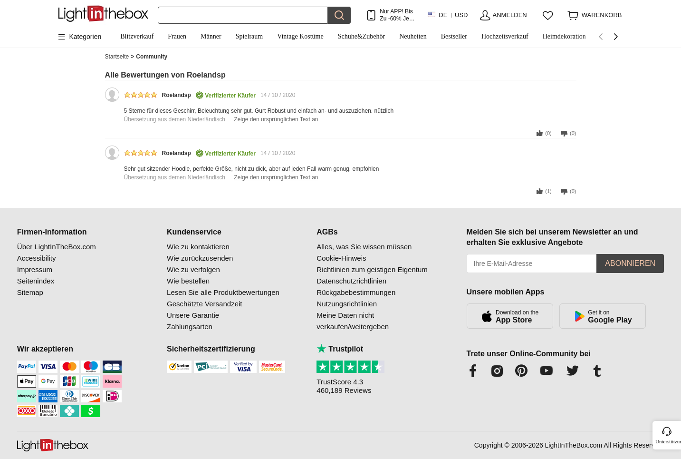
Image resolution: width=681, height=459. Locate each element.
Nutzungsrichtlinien (347, 304)
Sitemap (30, 292)
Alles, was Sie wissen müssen (364, 247)
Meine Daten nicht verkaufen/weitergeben (353, 321)
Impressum (34, 269)
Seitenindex (35, 281)
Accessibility (36, 258)
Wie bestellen (188, 281)
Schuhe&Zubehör (361, 36)
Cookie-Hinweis (341, 258)
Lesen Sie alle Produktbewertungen (223, 292)
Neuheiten (413, 36)
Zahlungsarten (189, 326)
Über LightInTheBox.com (56, 247)
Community (151, 56)
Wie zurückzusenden (200, 258)
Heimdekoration (564, 36)
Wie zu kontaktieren (198, 247)
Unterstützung (667, 441)
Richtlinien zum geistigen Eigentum (372, 269)
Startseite (119, 57)
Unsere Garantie (193, 315)
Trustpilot (340, 349)
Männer (211, 36)
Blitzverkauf (136, 36)
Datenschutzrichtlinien (351, 281)
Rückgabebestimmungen (356, 292)
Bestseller (454, 36)
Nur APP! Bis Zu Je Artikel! (396, 15)
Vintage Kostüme (300, 36)
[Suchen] (243, 15)
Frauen (177, 36)
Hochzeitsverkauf (504, 36)
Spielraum (249, 36)
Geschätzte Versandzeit (204, 304)
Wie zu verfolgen (193, 269)
